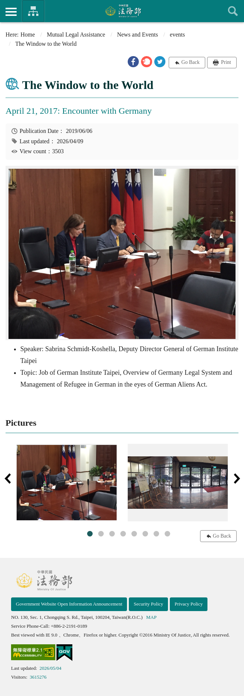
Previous (7, 478)
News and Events (137, 34)
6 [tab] (145, 533)
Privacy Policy (189, 604)
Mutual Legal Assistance (76, 34)
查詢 (233, 11)
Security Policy (148, 604)
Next (236, 478)
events (177, 34)
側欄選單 (11, 12)
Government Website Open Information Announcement (69, 604)
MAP (151, 617)
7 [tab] (156, 533)
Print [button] (225, 62)
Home (28, 34)
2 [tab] (101, 533)
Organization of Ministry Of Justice (33, 11)
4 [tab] (123, 533)
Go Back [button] (190, 62)
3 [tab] (112, 533)
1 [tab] (90, 533)
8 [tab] (167, 533)
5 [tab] (134, 533)
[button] (133, 61)
